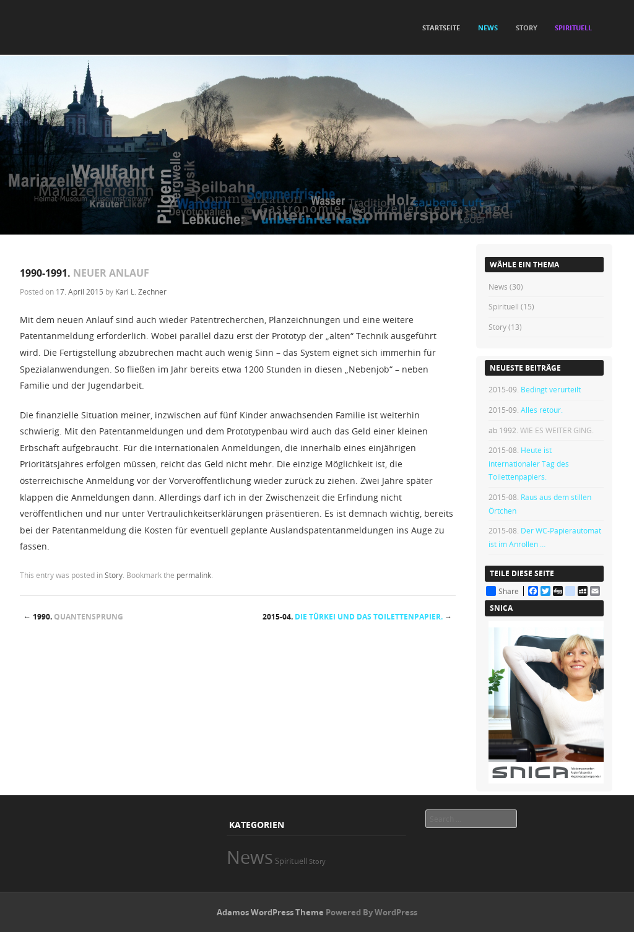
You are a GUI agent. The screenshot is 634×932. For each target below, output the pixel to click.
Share (502, 591)
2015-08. (529, 463)
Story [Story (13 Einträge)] (317, 861)
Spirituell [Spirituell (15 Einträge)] (291, 860)
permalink (193, 575)
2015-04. (357, 616)
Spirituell (504, 306)
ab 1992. (541, 430)
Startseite (441, 27)
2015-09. (535, 389)
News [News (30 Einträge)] (250, 857)
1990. (73, 616)
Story (114, 575)
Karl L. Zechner (141, 291)
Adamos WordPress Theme (270, 912)
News (498, 286)
